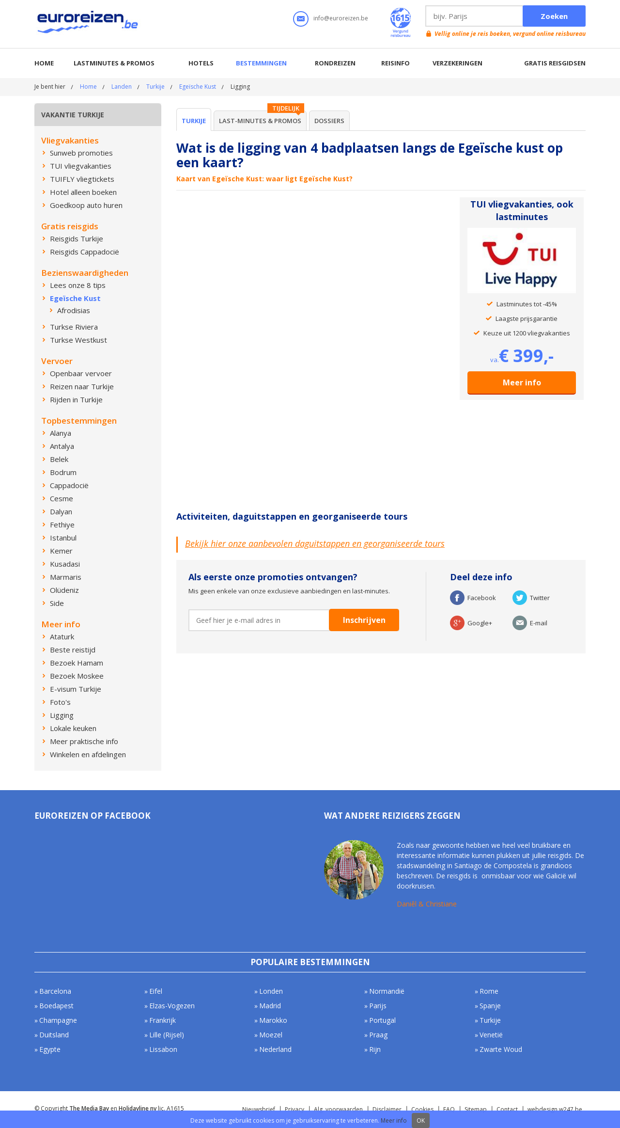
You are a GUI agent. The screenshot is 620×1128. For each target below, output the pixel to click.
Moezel (270, 1034)
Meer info (522, 382)
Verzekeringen (457, 63)
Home (44, 63)
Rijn (375, 1049)
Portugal (382, 1020)
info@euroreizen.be (340, 18)
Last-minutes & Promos (260, 120)
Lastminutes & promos (114, 63)
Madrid (270, 1005)
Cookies (422, 1109)
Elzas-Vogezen (172, 1005)
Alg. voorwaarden (338, 1109)
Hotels (201, 63)
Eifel (155, 991)
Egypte (50, 1049)
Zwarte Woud (501, 1049)
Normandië (386, 991)
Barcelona (55, 991)
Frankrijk (162, 1020)
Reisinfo (395, 63)
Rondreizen (335, 63)
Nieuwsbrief (258, 1109)
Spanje (490, 1005)
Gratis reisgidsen (555, 63)
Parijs (378, 1005)
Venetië (491, 1034)
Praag (378, 1034)
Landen (121, 86)
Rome (489, 991)
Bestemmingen (261, 63)
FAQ (449, 1109)
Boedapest (56, 1005)
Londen (271, 991)
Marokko (273, 1020)
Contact (507, 1109)
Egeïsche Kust (197, 86)
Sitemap (476, 1109)
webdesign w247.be (554, 1109)
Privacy (294, 1109)
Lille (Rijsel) (166, 1034)
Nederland (275, 1049)
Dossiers (329, 120)
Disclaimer (387, 1109)
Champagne (58, 1020)
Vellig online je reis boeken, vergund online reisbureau (510, 34)
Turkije (155, 86)
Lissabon (163, 1049)
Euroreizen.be (88, 23)
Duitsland (54, 1034)
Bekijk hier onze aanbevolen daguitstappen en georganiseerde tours (315, 543)
